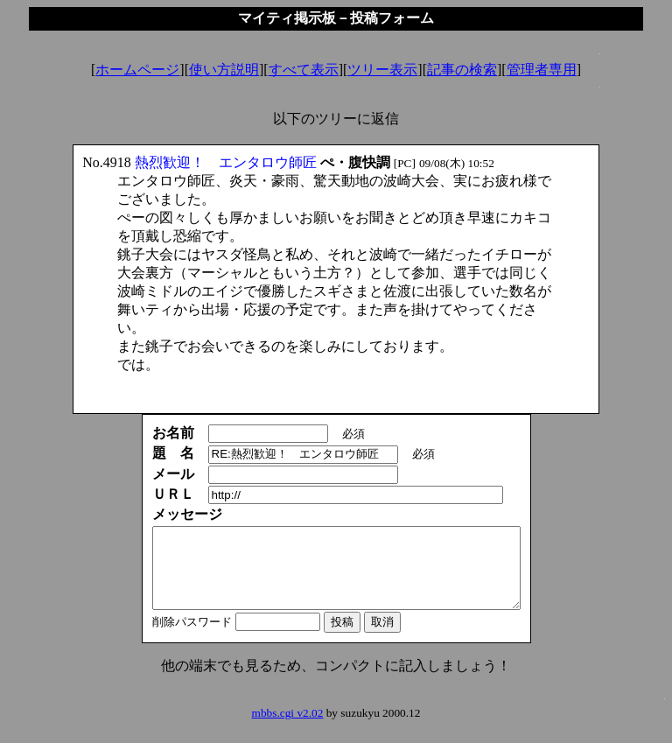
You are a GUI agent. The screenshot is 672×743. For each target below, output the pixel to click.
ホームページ (137, 69)
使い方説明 (224, 69)
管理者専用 (542, 69)
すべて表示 (304, 69)
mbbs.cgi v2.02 (288, 728)
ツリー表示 (382, 69)
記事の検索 (462, 69)
